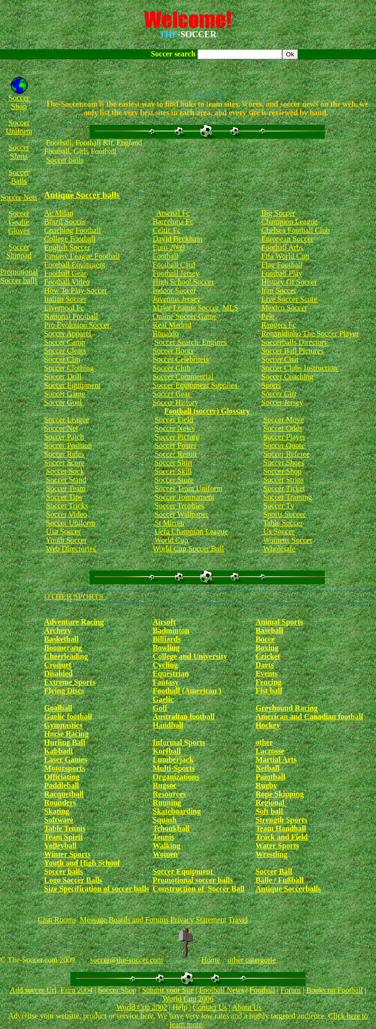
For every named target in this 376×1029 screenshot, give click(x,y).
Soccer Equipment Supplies (196, 385)
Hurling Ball (64, 742)
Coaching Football (72, 230)
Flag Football (281, 265)
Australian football (184, 716)
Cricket (267, 656)
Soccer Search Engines (191, 342)
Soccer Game (64, 394)
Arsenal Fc (173, 213)
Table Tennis (64, 828)
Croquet (57, 665)
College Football (69, 239)
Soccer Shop (19, 102)
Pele (267, 316)
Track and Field (281, 837)
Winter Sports (67, 854)
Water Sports (277, 846)
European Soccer (287, 239)
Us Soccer (277, 531)
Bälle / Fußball (279, 880)
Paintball (270, 777)
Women (165, 854)
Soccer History (176, 402)
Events (266, 673)
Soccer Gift (278, 394)
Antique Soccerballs (287, 889)
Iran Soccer (278, 290)
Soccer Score (64, 463)
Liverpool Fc (64, 308)
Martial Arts (275, 759)
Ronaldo (166, 333)
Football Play (281, 273)
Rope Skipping (279, 794)
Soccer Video (66, 514)
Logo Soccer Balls (73, 880)
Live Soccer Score (289, 299)
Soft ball (269, 811)
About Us (247, 1007)
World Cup (171, 540)
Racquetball (64, 794)
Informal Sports (179, 742)
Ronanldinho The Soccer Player (310, 333)
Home (210, 960)
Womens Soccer (287, 540)
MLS (230, 308)
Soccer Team (66, 488)
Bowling (166, 648)
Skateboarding (177, 811)
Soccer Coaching (287, 376)
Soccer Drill (62, 376)
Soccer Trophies (180, 506)
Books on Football (334, 990)
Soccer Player (284, 437)
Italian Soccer (65, 299)
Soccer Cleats (65, 351)
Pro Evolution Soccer (78, 325)
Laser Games (65, 759)
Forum (290, 990)
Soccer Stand (66, 480)
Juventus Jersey (177, 299)
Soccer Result (176, 454)
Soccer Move (283, 420)
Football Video (67, 282)
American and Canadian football (309, 716)
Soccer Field (174, 420)
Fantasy (166, 682)
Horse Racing (66, 734)
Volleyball (60, 846)
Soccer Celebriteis (181, 359)
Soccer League (67, 420)
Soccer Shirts (19, 151)
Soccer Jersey (282, 402)
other (264, 742)
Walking (167, 846)
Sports (271, 385)
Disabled (58, 673)
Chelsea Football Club (295, 230)
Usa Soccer (63, 531)
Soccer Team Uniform (189, 488)
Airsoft (164, 622)
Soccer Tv (278, 506)
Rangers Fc (278, 325)
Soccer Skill (173, 471)
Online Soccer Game (184, 316)
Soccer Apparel (67, 333)
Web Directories (72, 549)
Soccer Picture (177, 437)
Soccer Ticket (284, 488)
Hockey (267, 725)
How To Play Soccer (75, 290)
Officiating (62, 777)
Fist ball (268, 691)
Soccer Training (287, 497)
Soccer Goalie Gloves (19, 222)
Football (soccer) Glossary (207, 411)
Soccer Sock (65, 471)
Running (167, 803)
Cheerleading (66, 656)
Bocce (264, 639)
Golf (160, 708)
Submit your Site (168, 990)
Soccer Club (172, 368)
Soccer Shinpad (18, 251)
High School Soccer (183, 282)
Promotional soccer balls (193, 880)
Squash (165, 820)
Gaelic (163, 699)
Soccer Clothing (70, 368)
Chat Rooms (57, 920)
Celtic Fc (167, 230)
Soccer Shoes (283, 463)
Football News (221, 990)
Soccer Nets (18, 197)
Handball (168, 725)
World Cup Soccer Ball (188, 549)
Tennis (163, 837)
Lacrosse (269, 751)
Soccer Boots (173, 351)
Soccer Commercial (183, 376)
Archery (57, 630)
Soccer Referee (286, 454)
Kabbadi (58, 751)
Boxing (266, 648)
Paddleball (61, 785)
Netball (267, 768)
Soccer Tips (64, 497)
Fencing (268, 682)
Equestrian (171, 673)
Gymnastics (63, 725)
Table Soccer (283, 523)
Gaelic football (68, 716)
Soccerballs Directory (294, 342)
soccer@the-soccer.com (126, 960)
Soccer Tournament (184, 497)
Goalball (58, 708)
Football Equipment (74, 265)
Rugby (266, 785)
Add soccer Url (33, 990)
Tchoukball (171, 828)
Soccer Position (68, 445)
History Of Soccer (289, 282)
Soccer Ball (273, 871)
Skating (56, 811)
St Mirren (169, 523)
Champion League (289, 222)
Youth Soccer (66, 540)
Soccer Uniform (19, 127)
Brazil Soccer (65, 222)
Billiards (167, 639)
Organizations (176, 777)
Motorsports (64, 768)
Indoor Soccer (174, 290)
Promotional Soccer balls (19, 276)
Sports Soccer (284, 514)
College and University (190, 656)
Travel (238, 920)
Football (165, 256)
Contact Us (210, 1007)
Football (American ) (187, 691)
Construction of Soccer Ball (199, 889)
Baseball (269, 630)
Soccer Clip (62, 359)
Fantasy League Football (82, 256)
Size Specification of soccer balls (96, 889)
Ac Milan (58, 213)
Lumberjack (173, 759)
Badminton (171, 630)
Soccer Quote (284, 445)
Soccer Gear (173, 394)
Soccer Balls (19, 176)
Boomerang (63, 648)
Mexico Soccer (284, 308)
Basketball (61, 639)
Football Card (174, 265)
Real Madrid (172, 325)
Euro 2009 (169, 247)
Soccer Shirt (174, 463)
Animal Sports (279, 622)
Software (58, 820)
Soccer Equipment (72, 385)
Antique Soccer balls (82, 195)
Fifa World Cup (285, 256)
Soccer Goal (64, 402)
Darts (264, 665)
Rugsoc (165, 785)
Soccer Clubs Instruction (300, 368)
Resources (169, 794)
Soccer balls (64, 160)
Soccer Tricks (67, 506)
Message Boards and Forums (124, 920)
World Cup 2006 (187, 999)
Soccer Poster (176, 445)
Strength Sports (281, 820)
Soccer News (175, 428)
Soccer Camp (64, 342)
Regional (269, 803)
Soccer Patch (64, 437)
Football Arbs (282, 247)
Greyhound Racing (286, 708)
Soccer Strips (283, 480)
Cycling (165, 665)
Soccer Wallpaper (182, 514)
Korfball (167, 751)
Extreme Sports (69, 682)
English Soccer (67, 247)
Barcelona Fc (173, 222)
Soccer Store (174, 480)
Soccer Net (61, 428)
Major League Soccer (187, 308)
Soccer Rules (64, 454)
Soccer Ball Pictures (292, 351)
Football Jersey (176, 273)
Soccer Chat (279, 359)
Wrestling (271, 854)
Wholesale (279, 549)
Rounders (60, 803)
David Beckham (178, 239)
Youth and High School (82, 863)
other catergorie (252, 960)
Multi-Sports (174, 768)
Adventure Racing (74, 622)
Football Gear (65, 273)
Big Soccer (278, 213)
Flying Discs (64, 691)
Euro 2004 (76, 990)
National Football (71, 316)
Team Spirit (63, 837)
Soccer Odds (282, 428)
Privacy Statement (199, 920)
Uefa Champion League (191, 531)
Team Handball (280, 828)
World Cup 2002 (141, 1007)
